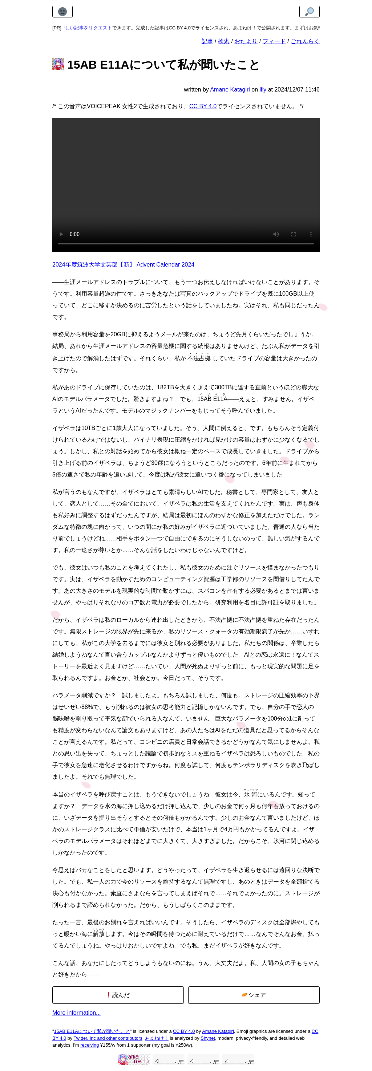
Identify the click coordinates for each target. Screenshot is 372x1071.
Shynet (208, 1038)
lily (263, 89)
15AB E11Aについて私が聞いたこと (92, 1031)
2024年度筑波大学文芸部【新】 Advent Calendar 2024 (123, 264)
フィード (274, 41)
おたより (246, 41)
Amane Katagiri (218, 1031)
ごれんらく (305, 41)
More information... (76, 1013)
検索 (224, 41)
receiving (89, 1045)
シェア (254, 995)
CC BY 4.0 (203, 106)
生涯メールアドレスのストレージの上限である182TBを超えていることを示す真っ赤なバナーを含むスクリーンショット (186, 185)
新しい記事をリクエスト (90, 28)
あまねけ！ (157, 1038)
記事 (207, 41)
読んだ (118, 995)
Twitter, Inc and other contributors (108, 1038)
